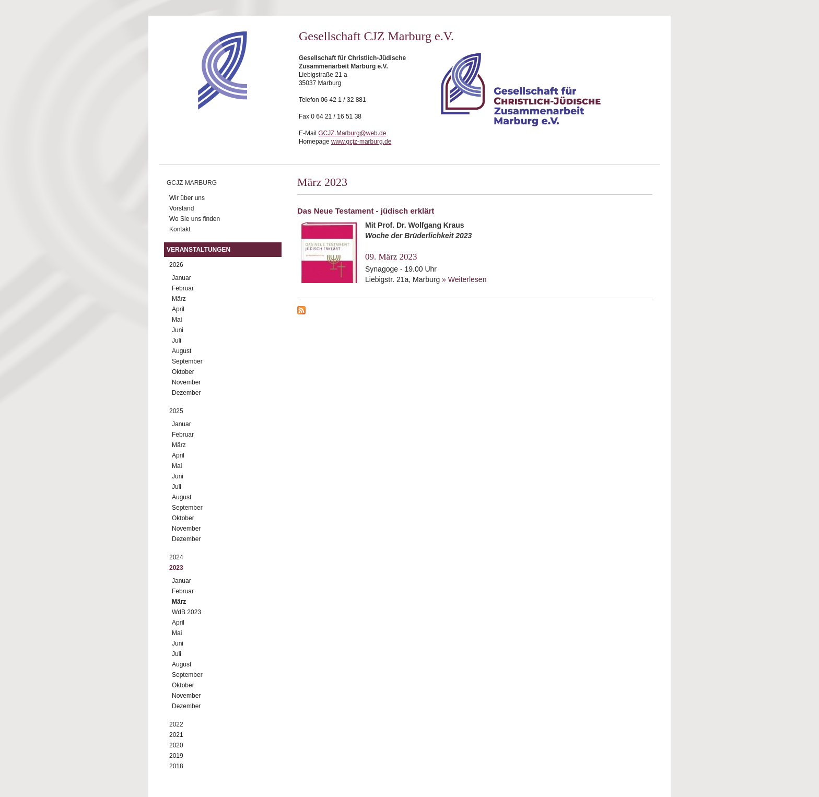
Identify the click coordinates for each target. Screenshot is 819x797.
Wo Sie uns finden (194, 218)
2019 (176, 755)
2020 (176, 745)
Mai (177, 319)
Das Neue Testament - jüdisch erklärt (365, 210)
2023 (176, 567)
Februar (183, 288)
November (186, 382)
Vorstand (181, 208)
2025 (176, 411)
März (179, 298)
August (181, 351)
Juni (177, 330)
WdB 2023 (186, 612)
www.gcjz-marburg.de (361, 141)
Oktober (183, 372)
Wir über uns (187, 198)
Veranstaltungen (198, 249)
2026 (176, 264)
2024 (176, 557)
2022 (176, 724)
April (178, 309)
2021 (176, 735)
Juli (176, 340)
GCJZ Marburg (192, 182)
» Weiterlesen (464, 279)
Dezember (186, 392)
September (187, 361)
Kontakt (180, 229)
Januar (181, 278)
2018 (176, 766)
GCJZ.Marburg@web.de (352, 133)
